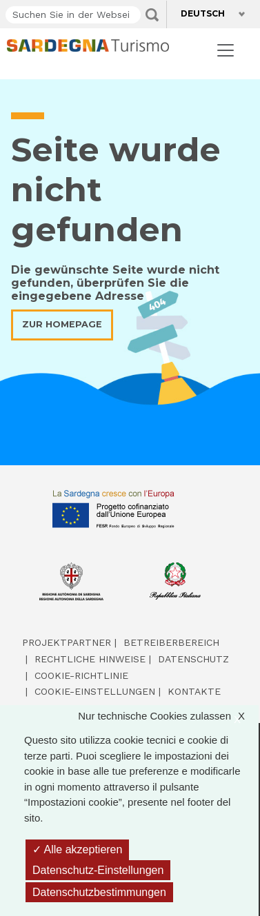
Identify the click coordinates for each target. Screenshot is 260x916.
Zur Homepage (62, 324)
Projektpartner (66, 642)
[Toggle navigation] (225, 50)
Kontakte (194, 691)
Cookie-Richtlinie (81, 675)
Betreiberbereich (171, 642)
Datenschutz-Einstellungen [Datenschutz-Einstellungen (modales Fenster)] (97, 870)
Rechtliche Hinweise (90, 658)
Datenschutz (193, 658)
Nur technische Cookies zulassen (168, 716)
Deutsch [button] (206, 13)
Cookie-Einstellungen (94, 691)
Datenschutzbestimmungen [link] (99, 892)
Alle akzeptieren (77, 849)
